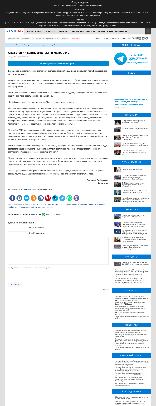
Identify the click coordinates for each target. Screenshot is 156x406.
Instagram (143, 38)
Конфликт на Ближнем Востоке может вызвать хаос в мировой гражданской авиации (131, 306)
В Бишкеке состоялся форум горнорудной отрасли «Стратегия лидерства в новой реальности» (129, 213)
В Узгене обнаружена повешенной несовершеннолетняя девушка (133, 168)
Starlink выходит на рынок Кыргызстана (128, 258)
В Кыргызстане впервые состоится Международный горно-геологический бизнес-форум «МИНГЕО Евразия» (130, 277)
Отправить (15, 274)
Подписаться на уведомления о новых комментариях (30, 268)
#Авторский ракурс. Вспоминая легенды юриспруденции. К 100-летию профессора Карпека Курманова (129, 354)
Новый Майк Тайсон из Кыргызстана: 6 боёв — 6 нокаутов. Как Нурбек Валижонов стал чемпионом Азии (130, 101)
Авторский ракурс (23, 38)
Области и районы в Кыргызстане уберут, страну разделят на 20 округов (135, 144)
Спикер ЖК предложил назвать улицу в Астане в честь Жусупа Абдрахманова (135, 137)
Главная (29, 31)
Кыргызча (76, 38)
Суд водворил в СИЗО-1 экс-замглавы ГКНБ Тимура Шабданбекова (130, 188)
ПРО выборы (121, 31)
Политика (39, 31)
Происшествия (77, 31)
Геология (101, 31)
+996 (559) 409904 (54, 214)
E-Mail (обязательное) (37, 233)
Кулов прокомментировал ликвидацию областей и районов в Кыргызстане (135, 129)
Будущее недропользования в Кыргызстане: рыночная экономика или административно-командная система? (130, 283)
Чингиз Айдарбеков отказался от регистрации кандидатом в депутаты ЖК (134, 152)
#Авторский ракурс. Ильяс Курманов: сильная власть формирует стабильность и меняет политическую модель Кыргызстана (130, 344)
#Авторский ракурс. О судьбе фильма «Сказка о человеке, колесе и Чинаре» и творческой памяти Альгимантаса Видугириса (132, 338)
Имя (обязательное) (36, 227)
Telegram (147, 38)
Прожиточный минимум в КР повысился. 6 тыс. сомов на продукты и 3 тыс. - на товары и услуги (131, 246)
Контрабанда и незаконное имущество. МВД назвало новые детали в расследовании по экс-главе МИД (131, 193)
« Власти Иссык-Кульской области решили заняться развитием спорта (65, 204)
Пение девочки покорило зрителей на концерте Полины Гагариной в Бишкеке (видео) (131, 228)
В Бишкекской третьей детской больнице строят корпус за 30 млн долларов (131, 387)
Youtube (140, 38)
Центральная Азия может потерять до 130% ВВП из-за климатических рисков (131, 242)
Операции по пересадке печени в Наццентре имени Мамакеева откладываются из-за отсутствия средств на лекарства (130, 393)
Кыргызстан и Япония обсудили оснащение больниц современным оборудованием (129, 224)
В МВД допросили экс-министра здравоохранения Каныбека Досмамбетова (132, 183)
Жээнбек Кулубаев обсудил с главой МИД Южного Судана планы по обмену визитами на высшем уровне (131, 219)
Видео (35, 38)
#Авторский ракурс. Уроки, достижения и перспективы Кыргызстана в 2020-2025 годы (130, 349)
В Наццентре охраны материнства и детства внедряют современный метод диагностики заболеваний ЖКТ (130, 378)
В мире (110, 31)
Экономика (51, 31)
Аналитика (63, 31)
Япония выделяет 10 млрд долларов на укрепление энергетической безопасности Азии (131, 250)
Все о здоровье (61, 38)
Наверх (105, 279)
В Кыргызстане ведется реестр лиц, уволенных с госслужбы (134, 121)
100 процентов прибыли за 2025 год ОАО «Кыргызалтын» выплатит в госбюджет (129, 254)
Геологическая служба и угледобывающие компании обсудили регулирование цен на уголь (131, 272)
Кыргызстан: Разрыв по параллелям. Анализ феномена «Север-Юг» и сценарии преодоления (131, 315)
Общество (90, 31)
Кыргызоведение (46, 38)
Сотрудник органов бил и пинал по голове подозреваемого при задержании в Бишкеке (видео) (134, 177)
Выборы (11, 38)
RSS (148, 31)
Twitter (133, 38)
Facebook (136, 38)
